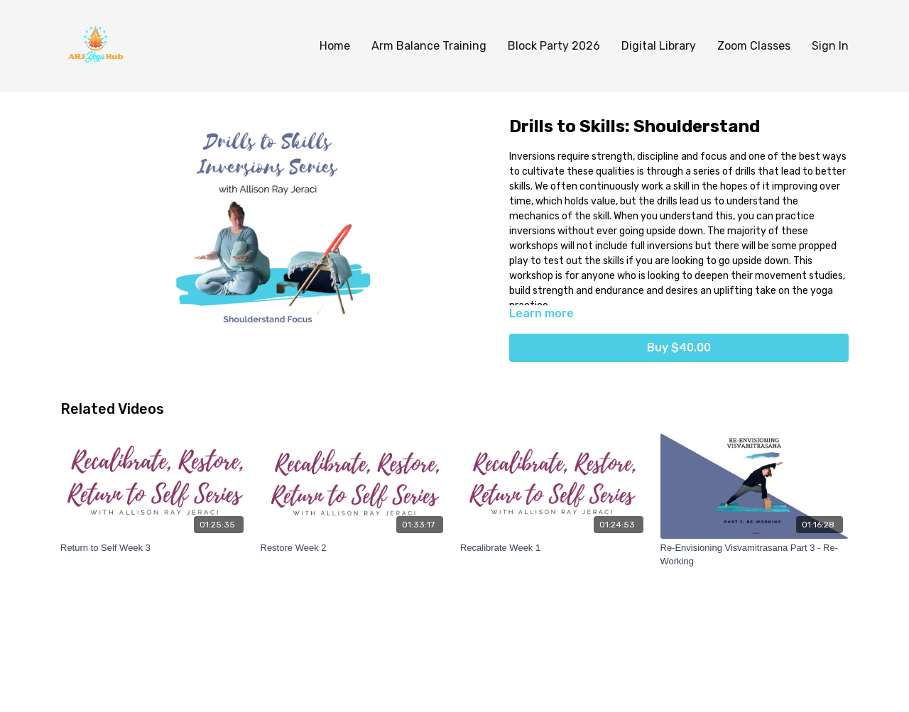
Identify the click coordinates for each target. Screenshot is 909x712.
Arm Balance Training (428, 46)
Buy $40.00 (679, 347)
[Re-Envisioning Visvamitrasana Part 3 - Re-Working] (754, 555)
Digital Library (658, 46)
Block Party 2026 (554, 46)
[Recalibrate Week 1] (554, 548)
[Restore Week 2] (355, 548)
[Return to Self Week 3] (154, 548)
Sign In (830, 46)
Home (335, 46)
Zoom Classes (753, 46)
